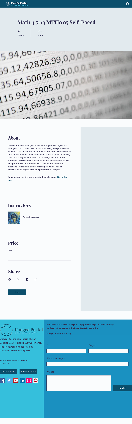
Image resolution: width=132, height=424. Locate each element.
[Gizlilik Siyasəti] (8, 371)
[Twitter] (9, 380)
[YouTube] (15, 380)
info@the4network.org (58, 333)
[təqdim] (122, 388)
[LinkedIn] (22, 380)
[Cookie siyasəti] (28, 371)
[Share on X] (18, 279)
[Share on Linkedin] (27, 279)
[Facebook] (2, 380)
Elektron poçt (55, 358)
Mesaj (50, 371)
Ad (48, 345)
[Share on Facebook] (9, 279)
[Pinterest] (35, 380)
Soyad (92, 345)
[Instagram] (29, 380)
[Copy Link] (35, 279)
